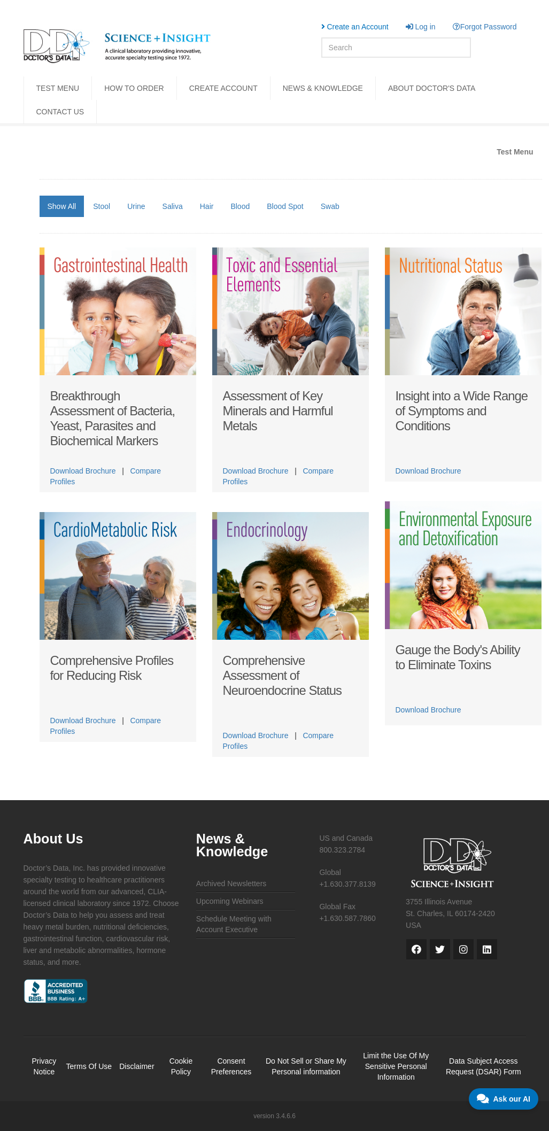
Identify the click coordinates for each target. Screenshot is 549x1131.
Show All (62, 206)
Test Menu (515, 152)
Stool (101, 206)
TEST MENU (58, 88)
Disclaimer (136, 1066)
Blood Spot (285, 206)
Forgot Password (485, 26)
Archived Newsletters (231, 883)
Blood (240, 206)
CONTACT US (60, 111)
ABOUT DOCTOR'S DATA (431, 88)
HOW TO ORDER (134, 88)
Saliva (173, 206)
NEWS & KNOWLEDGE (323, 88)
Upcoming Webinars (230, 901)
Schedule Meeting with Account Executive (234, 924)
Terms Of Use (89, 1066)
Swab (330, 206)
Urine (136, 206)
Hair (207, 206)
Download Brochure (83, 471)
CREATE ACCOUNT (223, 88)
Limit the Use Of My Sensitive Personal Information (396, 1066)
